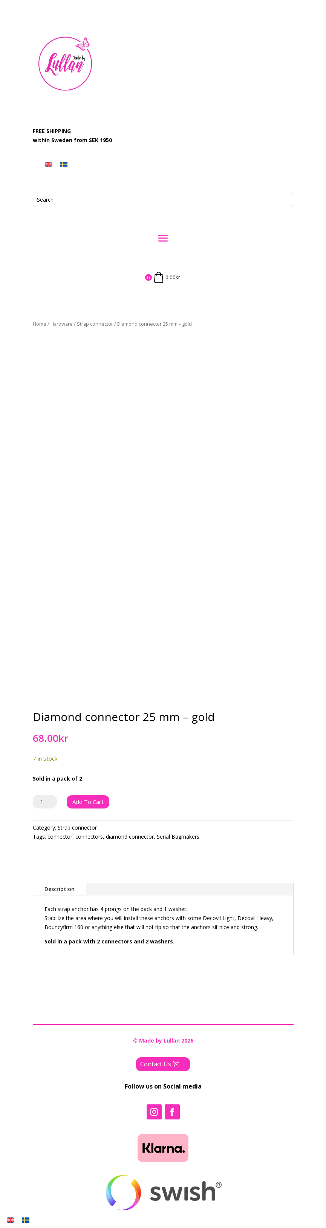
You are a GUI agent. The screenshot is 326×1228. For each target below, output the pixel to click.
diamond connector (130, 836)
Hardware (62, 323)
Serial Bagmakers (178, 836)
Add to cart (88, 801)
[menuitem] (48, 164)
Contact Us (155, 1064)
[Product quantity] (45, 801)
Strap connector (95, 323)
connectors (89, 836)
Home (39, 323)
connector (59, 836)
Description (59, 889)
